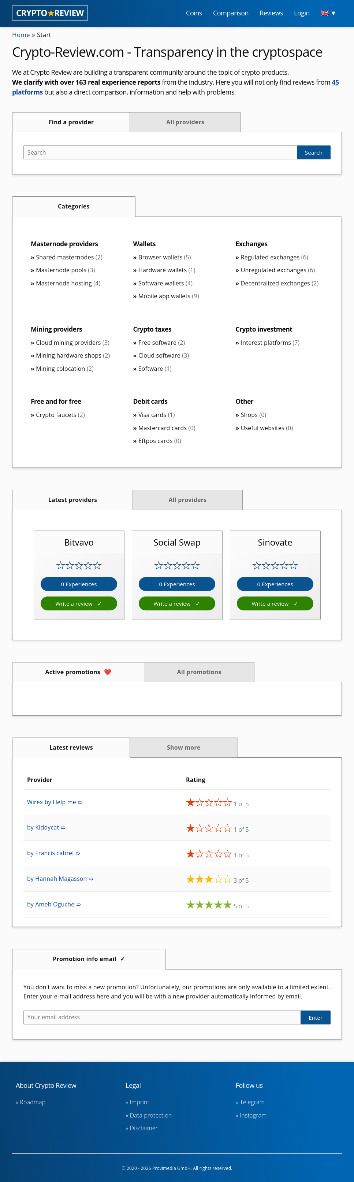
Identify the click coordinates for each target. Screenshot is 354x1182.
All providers (185, 122)
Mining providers (57, 329)
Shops (254, 415)
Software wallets (165, 283)
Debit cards (150, 401)
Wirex (54, 802)
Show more (183, 747)
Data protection (151, 1115)
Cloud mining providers (72, 343)
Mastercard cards (166, 428)
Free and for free (57, 401)
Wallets (144, 243)
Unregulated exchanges (278, 270)
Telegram (252, 1102)
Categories (74, 206)
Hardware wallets (166, 270)
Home (21, 34)
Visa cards (156, 415)
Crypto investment (264, 329)
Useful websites (267, 428)
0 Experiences (79, 584)
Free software (161, 343)
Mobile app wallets (168, 296)
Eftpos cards (159, 441)
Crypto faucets (60, 415)
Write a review (74, 603)
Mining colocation (65, 369)
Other (244, 401)
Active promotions (72, 672)
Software (155, 369)
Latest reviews (71, 747)
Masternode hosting (68, 283)
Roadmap (32, 1102)
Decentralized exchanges (280, 283)
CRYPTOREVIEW (50, 13)
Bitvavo (78, 542)
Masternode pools (65, 270)
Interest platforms (270, 343)
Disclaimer (144, 1128)
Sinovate (275, 542)
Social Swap (176, 542)
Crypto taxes (153, 329)
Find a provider (71, 122)
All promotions (199, 672)
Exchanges (251, 243)
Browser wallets (164, 257)
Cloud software (163, 355)
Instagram (253, 1115)
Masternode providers (65, 243)
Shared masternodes (69, 257)
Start (45, 34)
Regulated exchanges (274, 257)
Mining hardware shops (73, 355)
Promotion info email (84, 959)
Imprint (139, 1102)
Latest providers (72, 500)
